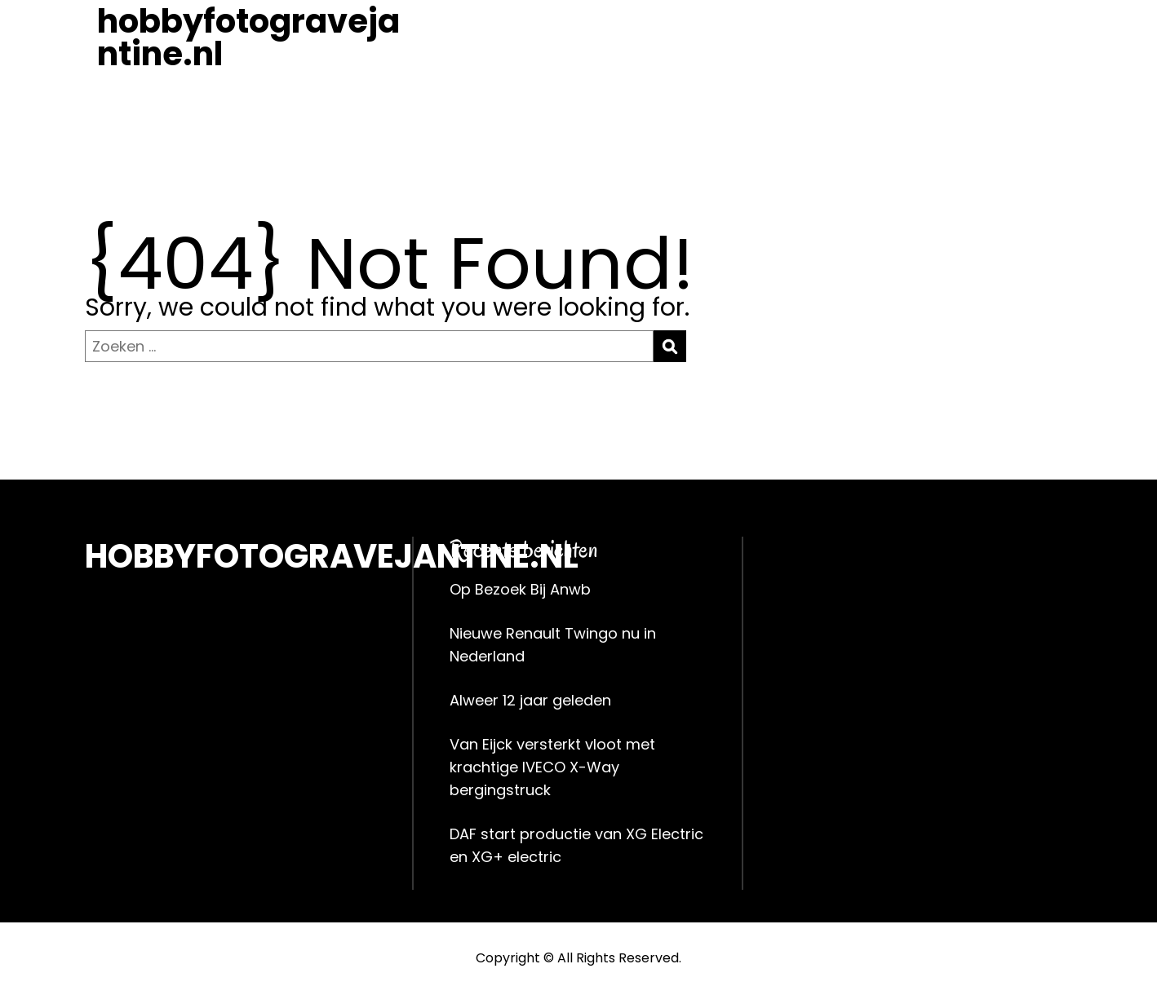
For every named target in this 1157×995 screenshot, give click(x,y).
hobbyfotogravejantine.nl (248, 37)
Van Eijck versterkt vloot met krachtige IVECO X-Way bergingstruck (552, 767)
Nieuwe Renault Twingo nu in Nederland (553, 644)
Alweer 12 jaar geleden (530, 700)
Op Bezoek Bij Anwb (520, 589)
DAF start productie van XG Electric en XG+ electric (576, 845)
